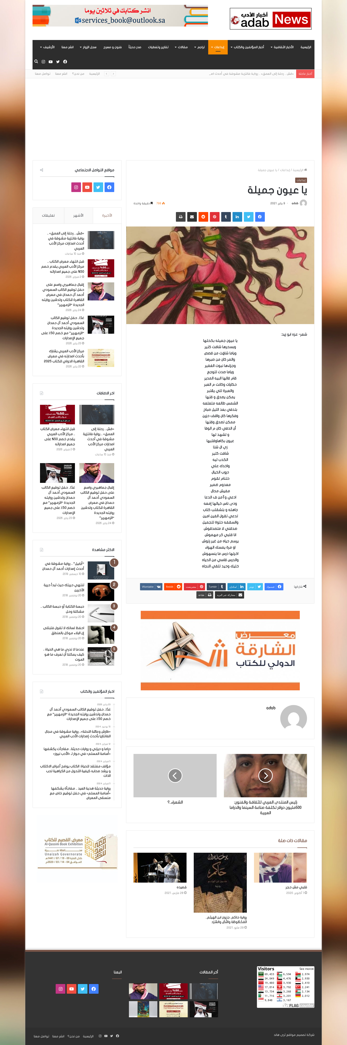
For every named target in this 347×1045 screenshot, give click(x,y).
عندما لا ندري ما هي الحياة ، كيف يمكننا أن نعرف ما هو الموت (63, 654)
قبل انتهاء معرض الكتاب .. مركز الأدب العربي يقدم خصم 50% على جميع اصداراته (62, 266)
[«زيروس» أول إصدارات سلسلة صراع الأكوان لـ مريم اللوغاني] (143, 1009)
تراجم (201, 47)
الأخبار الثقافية (284, 47)
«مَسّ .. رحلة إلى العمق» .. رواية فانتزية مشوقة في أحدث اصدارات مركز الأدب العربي (98, 439)
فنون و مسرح (112, 47)
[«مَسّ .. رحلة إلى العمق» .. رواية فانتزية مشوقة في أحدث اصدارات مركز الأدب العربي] (101, 240)
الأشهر (78, 215)
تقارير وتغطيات (158, 47)
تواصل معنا (42, 73)
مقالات (183, 47)
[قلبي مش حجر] (280, 868)
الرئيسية (305, 47)
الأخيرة (107, 215)
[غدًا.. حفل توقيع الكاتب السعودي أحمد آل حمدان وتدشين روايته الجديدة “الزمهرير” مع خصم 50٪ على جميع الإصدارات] (101, 325)
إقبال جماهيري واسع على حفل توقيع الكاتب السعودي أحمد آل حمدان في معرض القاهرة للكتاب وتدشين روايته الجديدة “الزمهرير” (63, 295)
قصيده (182, 887)
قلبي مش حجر (296, 887)
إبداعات (219, 47)
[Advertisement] (173, 119)
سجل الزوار (89, 47)
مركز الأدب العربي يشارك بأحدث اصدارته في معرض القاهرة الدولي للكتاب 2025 (64, 356)
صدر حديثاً (134, 47)
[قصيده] (160, 868)
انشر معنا (67, 47)
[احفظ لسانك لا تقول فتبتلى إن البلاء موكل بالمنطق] (101, 635)
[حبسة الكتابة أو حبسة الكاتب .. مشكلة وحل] (101, 613)
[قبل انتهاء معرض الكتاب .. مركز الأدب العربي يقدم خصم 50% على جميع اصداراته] (101, 268)
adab (295, 203)
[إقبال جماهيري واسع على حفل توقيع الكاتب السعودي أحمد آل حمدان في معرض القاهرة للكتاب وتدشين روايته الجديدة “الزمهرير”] (101, 291)
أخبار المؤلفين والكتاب (249, 47)
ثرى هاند (280, 1035)
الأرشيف (48, 47)
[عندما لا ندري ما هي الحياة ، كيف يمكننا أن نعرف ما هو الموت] (101, 656)
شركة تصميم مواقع (300, 1035)
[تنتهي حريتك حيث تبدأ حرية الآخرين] (101, 592)
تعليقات (48, 215)
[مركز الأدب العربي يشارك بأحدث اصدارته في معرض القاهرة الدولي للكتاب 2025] (101, 358)
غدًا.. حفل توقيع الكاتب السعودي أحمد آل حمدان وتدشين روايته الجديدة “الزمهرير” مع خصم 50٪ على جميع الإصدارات (62, 328)
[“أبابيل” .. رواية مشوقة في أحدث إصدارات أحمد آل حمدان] (101, 570)
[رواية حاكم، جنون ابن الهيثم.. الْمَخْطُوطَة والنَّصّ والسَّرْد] (220, 882)
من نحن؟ (78, 73)
